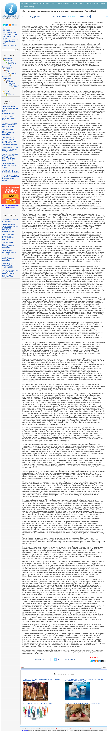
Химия (8, 93)
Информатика (7, 67)
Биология (9, 60)
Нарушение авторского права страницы (64, 728)
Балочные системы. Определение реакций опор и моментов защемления (10, 273)
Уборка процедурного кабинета (8, 258)
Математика (13, 73)
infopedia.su (25, 730)
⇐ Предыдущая (59, 16)
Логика (8, 70)
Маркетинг (11, 72)
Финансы (7, 91)
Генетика (10, 62)
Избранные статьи (10, 32)
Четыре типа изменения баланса (10, 171)
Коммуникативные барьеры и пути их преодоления (10, 149)
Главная (24, 3)
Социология (13, 83)
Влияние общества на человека (10, 220)
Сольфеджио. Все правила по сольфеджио (9, 265)
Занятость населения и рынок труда (38, 703)
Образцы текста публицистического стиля (10, 165)
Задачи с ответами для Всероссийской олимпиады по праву (10, 177)
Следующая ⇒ (84, 16)
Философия (6, 90)
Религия (10, 82)
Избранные (34, 3)
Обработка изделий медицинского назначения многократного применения (10, 157)
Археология (8, 59)
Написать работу (9, 45)
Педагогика (9, 80)
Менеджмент (6, 77)
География (12, 63)
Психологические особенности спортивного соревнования (42, 680)
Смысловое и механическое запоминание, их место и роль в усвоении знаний (9, 141)
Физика (15, 86)
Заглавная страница (7, 30)
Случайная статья (10, 34)
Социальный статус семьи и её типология (82, 703)
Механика (7, 78)
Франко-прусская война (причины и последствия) (9, 124)
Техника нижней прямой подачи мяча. (9, 118)
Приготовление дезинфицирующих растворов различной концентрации (10, 110)
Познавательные (62, 3)
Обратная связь (9, 42)
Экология (11, 95)
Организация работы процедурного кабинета (8, 132)
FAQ (4, 43)
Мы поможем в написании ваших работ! (10, 206)
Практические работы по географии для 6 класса (8, 237)
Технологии (15, 85)
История (7, 68)
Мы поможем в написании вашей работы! (84, 728)
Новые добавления (10, 40)
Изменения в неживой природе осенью (9, 252)
